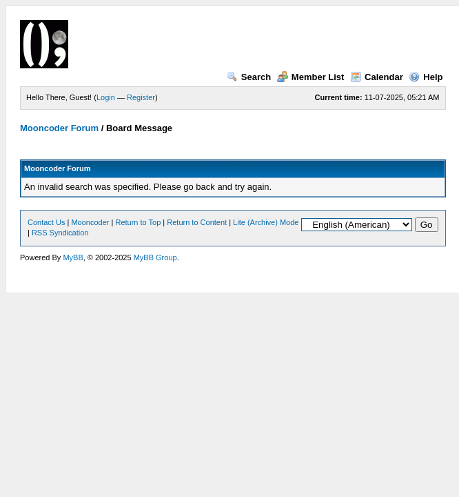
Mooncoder (90, 222)
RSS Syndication (60, 232)
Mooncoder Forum (59, 128)
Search (249, 77)
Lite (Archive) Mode (265, 222)
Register (141, 97)
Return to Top (138, 222)
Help (425, 77)
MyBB (73, 257)
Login (105, 97)
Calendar (376, 77)
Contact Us (46, 222)
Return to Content (197, 222)
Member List (311, 77)
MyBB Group (155, 257)
